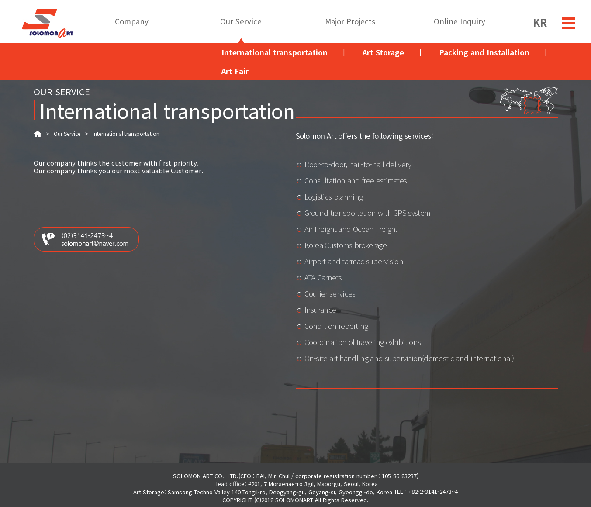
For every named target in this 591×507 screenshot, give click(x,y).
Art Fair (235, 71)
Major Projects (350, 22)
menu (568, 23)
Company (132, 22)
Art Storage (383, 52)
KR (540, 21)
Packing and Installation (484, 52)
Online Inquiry (459, 22)
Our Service (241, 22)
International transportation (274, 52)
